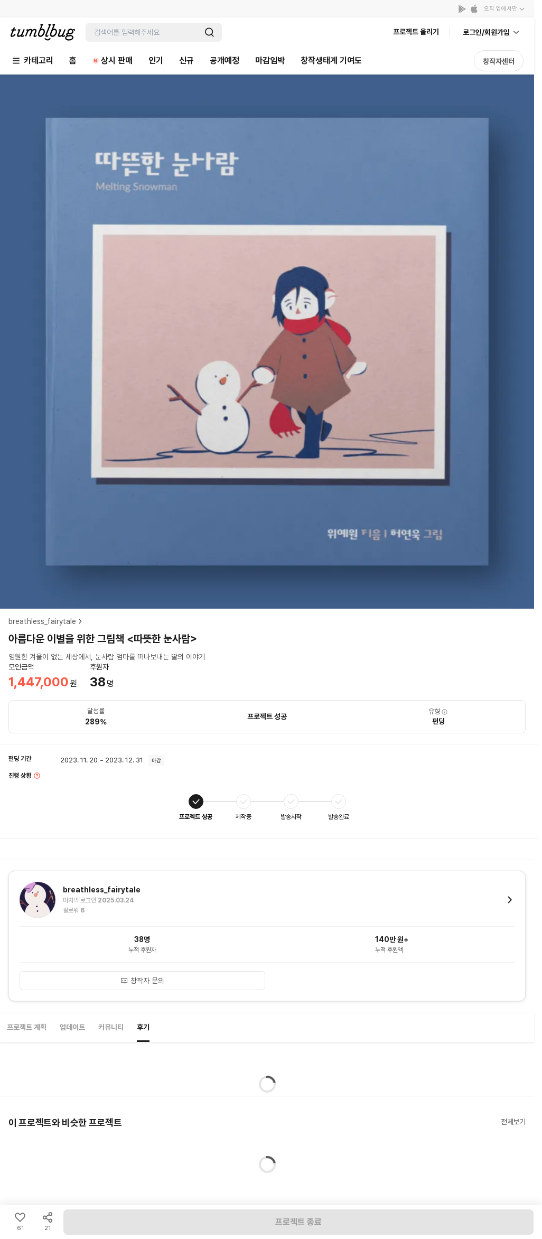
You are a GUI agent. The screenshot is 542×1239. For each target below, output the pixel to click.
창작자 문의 (142, 980)
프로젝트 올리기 (416, 31)
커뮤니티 (111, 1027)
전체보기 (513, 1121)
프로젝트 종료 (298, 1222)
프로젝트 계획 (26, 1027)
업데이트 (72, 1027)
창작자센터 (499, 61)
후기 (143, 1027)
